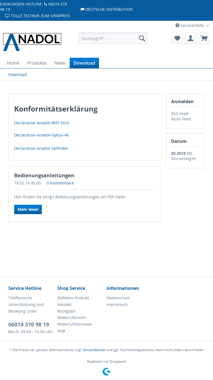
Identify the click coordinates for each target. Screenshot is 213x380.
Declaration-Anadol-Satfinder (41, 148)
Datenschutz (118, 297)
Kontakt (64, 304)
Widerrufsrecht (71, 317)
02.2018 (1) (181, 153)
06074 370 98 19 (28, 324)
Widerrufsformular (74, 324)
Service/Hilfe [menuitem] (190, 25)
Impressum (117, 304)
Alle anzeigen (183, 158)
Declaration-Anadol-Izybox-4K (41, 135)
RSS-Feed (179, 113)
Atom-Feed (181, 118)
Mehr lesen (28, 209)
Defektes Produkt (73, 297)
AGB (61, 330)
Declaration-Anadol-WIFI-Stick (41, 122)
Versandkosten (94, 350)
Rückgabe (66, 311)
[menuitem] (113, 38)
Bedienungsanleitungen (44, 175)
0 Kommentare (60, 183)
